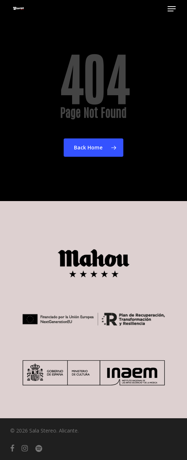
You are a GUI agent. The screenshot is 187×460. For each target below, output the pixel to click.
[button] (172, 8)
